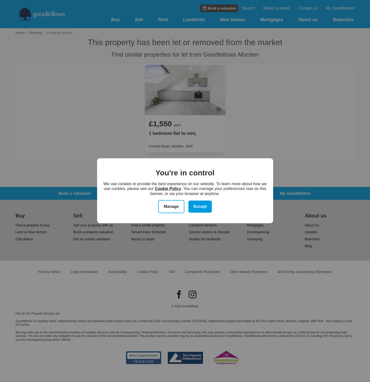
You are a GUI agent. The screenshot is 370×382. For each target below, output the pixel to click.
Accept (200, 206)
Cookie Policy (168, 188)
